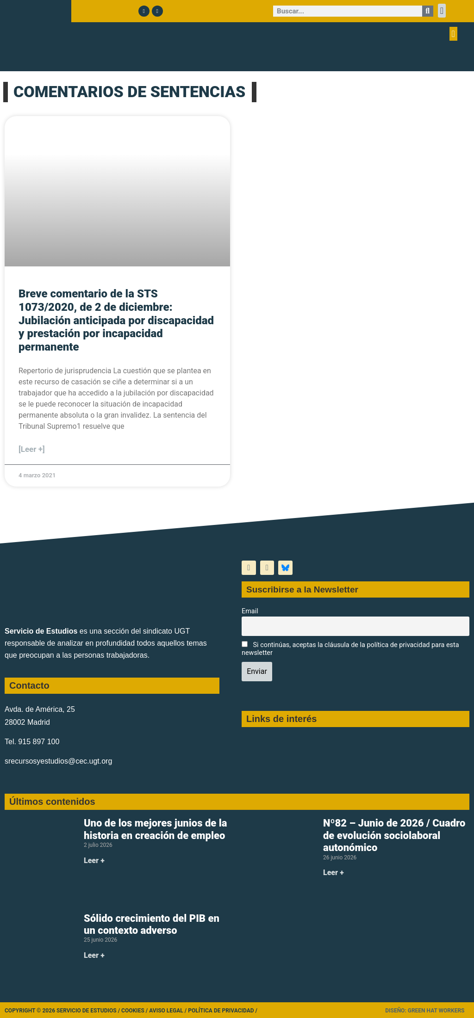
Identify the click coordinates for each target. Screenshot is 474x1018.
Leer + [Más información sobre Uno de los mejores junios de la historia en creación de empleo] (94, 860)
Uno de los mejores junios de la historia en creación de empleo (155, 829)
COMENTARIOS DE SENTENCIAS (129, 91)
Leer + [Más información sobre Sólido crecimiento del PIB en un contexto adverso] (94, 955)
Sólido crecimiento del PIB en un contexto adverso (151, 924)
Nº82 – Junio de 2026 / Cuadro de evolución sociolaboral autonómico (394, 835)
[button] (442, 11)
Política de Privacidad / (222, 1010)
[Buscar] (427, 11)
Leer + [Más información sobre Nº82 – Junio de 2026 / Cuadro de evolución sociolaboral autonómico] (333, 872)
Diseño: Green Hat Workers (424, 1010)
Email (250, 611)
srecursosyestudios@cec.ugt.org (58, 761)
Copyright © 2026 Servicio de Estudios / (63, 1010)
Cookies (132, 1010)
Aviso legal (166, 1010)
